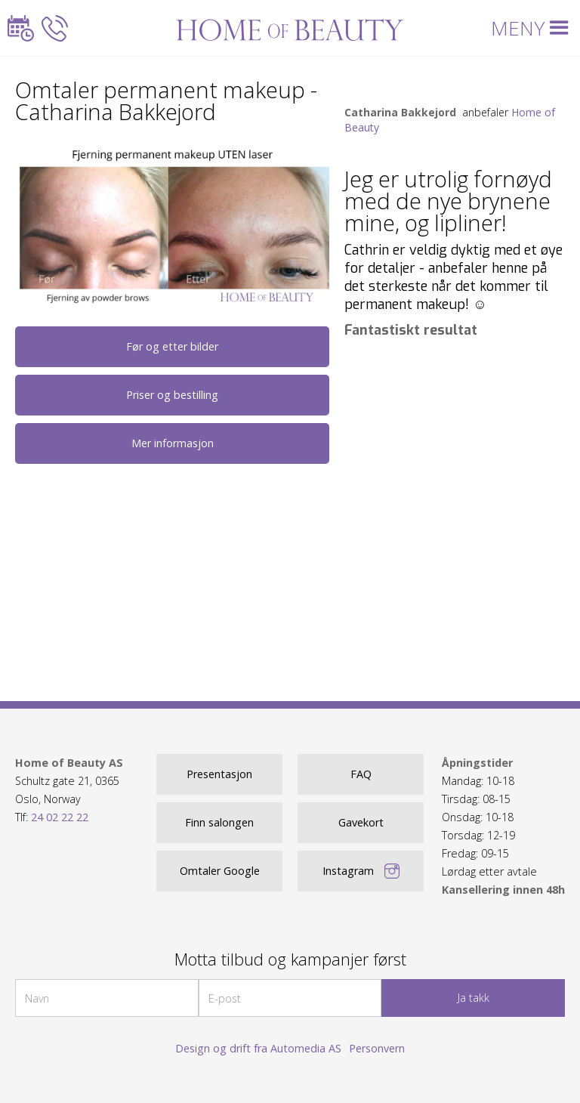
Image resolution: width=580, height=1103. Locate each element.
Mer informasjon (172, 443)
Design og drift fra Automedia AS (258, 1048)
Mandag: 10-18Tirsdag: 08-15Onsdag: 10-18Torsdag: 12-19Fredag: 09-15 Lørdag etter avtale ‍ (503, 826)
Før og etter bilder (172, 346)
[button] (532, 28)
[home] (290, 28)
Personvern (377, 1048)
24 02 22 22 (59, 817)
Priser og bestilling (172, 395)
